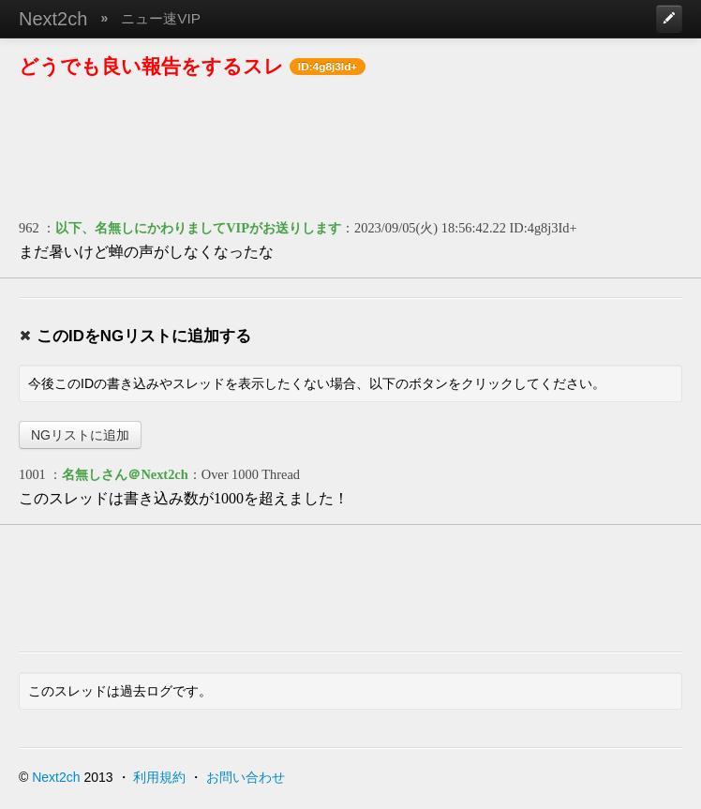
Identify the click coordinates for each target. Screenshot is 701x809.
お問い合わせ (245, 777)
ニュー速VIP (161, 18)
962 (29, 227)
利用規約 (159, 777)
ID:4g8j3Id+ (543, 227)
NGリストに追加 (80, 434)
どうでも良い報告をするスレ (151, 66)
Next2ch (53, 18)
